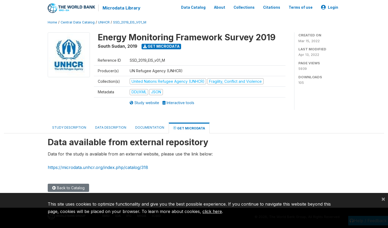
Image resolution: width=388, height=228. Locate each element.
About (219, 7)
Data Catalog (193, 7)
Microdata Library (121, 8)
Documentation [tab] (149, 127)
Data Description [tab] (110, 127)
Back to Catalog (68, 188)
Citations (271, 7)
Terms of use (301, 7)
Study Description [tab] (69, 127)
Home (52, 22)
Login (329, 7)
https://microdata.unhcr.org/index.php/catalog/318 (98, 167)
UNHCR (104, 22)
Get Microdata (161, 46)
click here (212, 211)
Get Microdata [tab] (189, 128)
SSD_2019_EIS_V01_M (129, 22)
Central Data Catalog (78, 22)
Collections (244, 7)
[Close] (383, 199)
